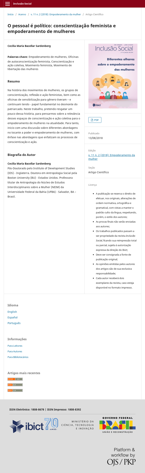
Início (11, 14)
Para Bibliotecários (18, 357)
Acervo (22, 14)
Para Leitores (15, 345)
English (12, 312)
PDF (96, 120)
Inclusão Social (22, 3)
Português (14, 323)
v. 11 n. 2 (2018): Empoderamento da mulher (56, 14)
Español (13, 317)
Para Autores (15, 351)
